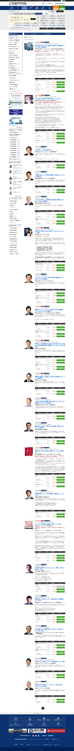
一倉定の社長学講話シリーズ (14, 70)
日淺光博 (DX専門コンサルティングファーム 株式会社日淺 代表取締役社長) (49, 48)
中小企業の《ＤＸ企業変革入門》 (43, 150)
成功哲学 (11, 211)
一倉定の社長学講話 (27, 25)
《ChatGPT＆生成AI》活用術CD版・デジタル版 (47, 98)
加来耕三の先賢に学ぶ (14, 251)
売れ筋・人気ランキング (15, 80)
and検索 (49, 11)
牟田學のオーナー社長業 (14, 253)
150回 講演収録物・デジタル (15, 139)
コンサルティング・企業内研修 (42, 739)
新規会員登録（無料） (60, 3)
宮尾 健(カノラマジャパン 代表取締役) (42, 688)
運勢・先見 (44, 18)
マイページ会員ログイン (48, 3)
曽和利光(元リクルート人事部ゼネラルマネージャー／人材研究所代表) (48, 602)
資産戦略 (10, 61)
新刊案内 (12, 82)
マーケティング (12, 50)
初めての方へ (13, 78)
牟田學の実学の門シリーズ (14, 72)
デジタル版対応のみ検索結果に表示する (16, 27)
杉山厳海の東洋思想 (13, 245)
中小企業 (52, 20)
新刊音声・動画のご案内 (13, 35)
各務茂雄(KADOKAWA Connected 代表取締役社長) (45, 404)
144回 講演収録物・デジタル (15, 152)
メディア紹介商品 (14, 86)
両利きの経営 (61, 20)
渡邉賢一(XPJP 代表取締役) (40, 348)
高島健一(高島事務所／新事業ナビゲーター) (43, 203)
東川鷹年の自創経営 (13, 247)
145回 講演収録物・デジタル (15, 150)
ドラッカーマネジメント (14, 243)
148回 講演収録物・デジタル (15, 144)
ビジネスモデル (52, 18)
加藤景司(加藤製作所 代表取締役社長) (42, 497)
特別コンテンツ (13, 88)
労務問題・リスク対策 (43, 20)
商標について (57, 744)
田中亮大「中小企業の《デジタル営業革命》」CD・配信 (50, 661)
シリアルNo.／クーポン (15, 91)
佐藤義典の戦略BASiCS (14, 238)
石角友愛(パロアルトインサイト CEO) (42, 234)
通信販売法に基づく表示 (48, 744)
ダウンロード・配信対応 (13, 42)
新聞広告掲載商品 (14, 84)
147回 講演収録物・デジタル (15, 146)
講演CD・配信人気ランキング (15, 159)
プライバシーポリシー (37, 744)
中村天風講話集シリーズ (13, 68)
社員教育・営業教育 (13, 218)
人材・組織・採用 (13, 203)
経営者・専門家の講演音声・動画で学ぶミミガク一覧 (15, 135)
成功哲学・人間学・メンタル (14, 63)
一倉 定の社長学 (13, 236)
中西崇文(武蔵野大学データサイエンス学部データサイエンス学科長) (48, 454)
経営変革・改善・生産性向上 (14, 57)
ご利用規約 (28, 744)
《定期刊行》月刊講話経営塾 (14, 40)
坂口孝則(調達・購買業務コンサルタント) (43, 571)
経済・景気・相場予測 (13, 55)
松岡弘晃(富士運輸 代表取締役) (41, 429)
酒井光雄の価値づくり (14, 232)
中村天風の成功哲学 (13, 234)
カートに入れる (61, 82)
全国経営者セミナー (55, 739)
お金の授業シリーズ (12, 65)
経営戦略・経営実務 (12, 44)
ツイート (51, 735)
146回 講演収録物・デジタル (15, 148)
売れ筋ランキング (35, 25)
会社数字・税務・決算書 (13, 48)
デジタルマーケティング (61, 18)
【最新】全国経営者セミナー (15, 132)
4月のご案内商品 (52, 25)
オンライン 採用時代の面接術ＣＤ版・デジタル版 (48, 524)
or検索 (54, 11)
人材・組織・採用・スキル (14, 46)
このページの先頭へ (37, 713)
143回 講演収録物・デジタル (15, 154)
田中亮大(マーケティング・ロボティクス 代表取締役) (45, 663)
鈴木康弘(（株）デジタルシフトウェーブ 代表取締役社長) (46, 151)
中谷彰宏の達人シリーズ (14, 249)
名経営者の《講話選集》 (61, 25)
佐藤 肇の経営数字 (13, 230)
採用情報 (21, 744)
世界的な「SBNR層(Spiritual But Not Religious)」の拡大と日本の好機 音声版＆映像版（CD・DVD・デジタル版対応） (50, 345)
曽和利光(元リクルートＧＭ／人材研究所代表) (43, 525)
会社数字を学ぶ (12, 205)
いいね (44, 735)
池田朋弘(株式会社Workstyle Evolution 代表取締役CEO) (46, 100)
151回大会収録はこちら (14, 137)
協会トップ (32, 739)
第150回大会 (18, 25)
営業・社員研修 (12, 59)
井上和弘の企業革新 (13, 228)
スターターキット (13, 222)
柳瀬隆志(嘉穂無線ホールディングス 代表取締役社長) (45, 178)
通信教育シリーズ (13, 216)
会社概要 (15, 744)
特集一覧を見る (19, 127)
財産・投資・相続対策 (14, 209)
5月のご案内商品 (43, 25)
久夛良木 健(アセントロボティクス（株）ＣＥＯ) (44, 280)
